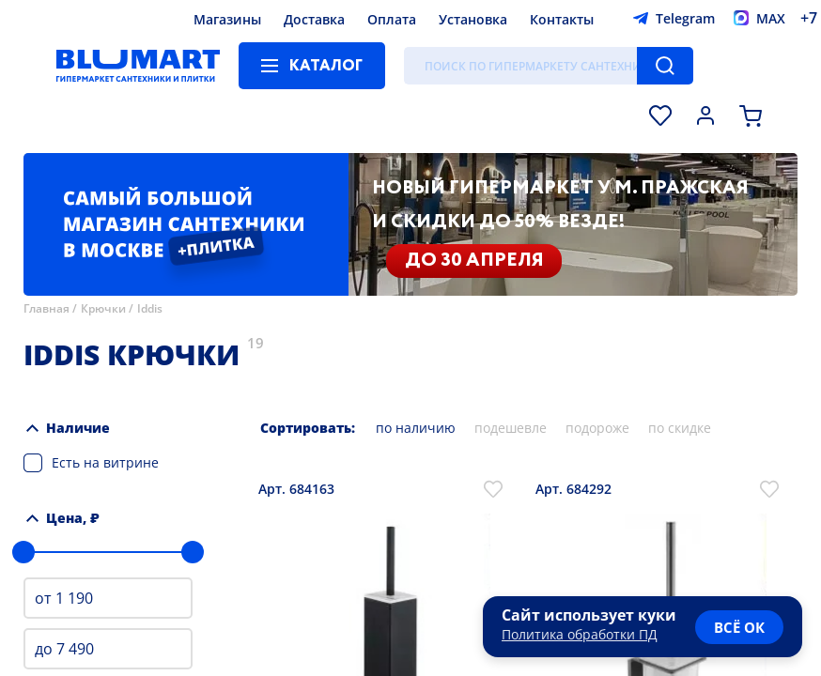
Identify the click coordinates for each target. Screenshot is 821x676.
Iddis (150, 308)
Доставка (314, 19)
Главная (46, 308)
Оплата (391, 19)
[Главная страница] (138, 66)
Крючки (103, 308)
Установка (473, 19)
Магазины (227, 19)
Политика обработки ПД (580, 634)
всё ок (739, 627)
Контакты (562, 19)
